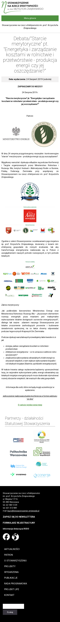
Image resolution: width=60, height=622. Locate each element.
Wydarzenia (11, 572)
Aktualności (12, 549)
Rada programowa (15, 583)
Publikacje (10, 577)
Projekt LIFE (11, 589)
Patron (8, 554)
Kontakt (9, 595)
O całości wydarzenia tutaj (30, 405)
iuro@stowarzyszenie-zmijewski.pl (24, 511)
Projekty (10, 566)
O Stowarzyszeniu (15, 560)
